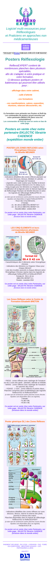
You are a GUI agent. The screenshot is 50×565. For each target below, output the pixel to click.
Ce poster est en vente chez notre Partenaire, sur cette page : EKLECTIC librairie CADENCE (25, 215)
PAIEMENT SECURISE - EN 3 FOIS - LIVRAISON (19, 544)
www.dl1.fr (25, 551)
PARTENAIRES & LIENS (25, 548)
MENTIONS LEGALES (29, 546)
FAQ (39, 544)
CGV (39, 546)
